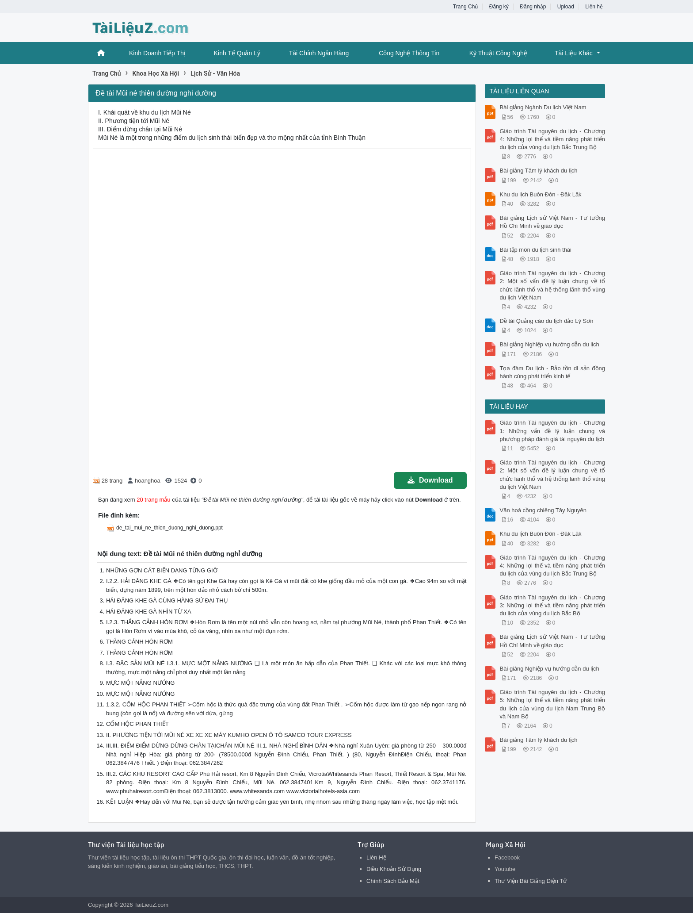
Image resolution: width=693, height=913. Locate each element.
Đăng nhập (533, 7)
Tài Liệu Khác (574, 53)
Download (430, 480)
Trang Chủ (465, 7)
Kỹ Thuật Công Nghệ (498, 53)
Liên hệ (594, 7)
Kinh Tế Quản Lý (237, 53)
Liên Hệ (376, 857)
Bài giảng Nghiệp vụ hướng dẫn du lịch (549, 344)
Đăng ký (499, 7)
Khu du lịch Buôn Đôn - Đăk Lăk (541, 194)
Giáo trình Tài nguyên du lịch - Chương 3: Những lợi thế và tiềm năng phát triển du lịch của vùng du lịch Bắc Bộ (552, 605)
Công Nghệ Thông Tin (409, 53)
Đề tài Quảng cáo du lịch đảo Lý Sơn (547, 321)
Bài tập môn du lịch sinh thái (535, 249)
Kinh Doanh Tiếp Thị (157, 53)
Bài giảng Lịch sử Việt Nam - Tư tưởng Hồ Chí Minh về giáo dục (552, 222)
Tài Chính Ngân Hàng (319, 53)
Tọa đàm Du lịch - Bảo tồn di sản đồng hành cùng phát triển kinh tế (552, 372)
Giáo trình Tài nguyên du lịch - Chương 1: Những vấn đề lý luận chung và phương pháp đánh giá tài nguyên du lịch (552, 430)
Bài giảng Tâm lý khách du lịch (539, 170)
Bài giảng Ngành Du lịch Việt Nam (543, 107)
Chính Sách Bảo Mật (392, 881)
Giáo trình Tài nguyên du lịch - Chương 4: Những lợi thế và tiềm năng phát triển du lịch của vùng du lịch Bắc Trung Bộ (552, 139)
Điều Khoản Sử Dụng (393, 869)
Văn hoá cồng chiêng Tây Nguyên (543, 510)
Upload (565, 7)
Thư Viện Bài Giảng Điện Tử (531, 881)
